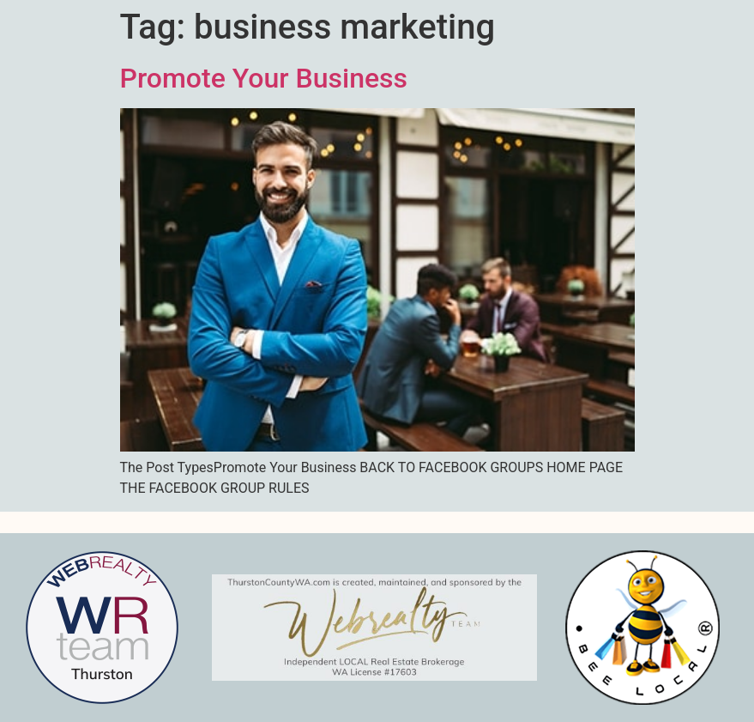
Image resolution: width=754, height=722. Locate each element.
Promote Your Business (264, 78)
